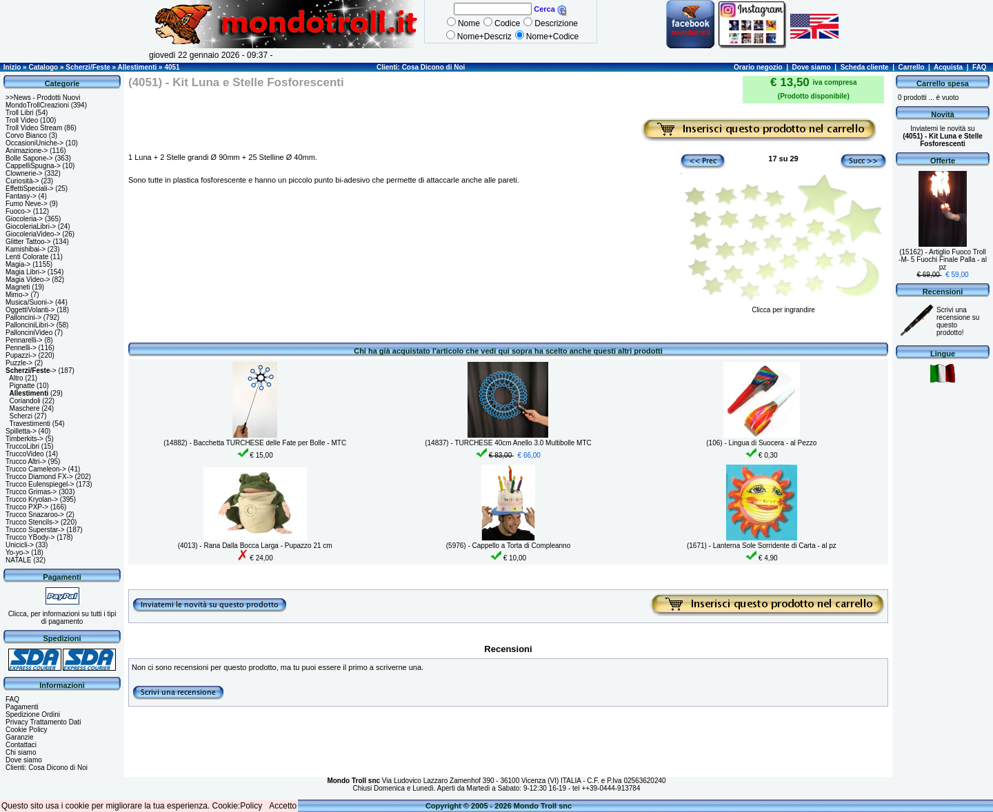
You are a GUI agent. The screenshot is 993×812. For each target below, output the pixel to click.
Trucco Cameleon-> (36, 469)
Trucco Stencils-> (32, 522)
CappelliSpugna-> (33, 166)
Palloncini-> (23, 317)
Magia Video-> (28, 279)
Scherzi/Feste (88, 67)
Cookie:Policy (237, 806)
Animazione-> (27, 150)
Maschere (25, 408)
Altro (16, 378)
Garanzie (20, 737)
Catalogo (43, 67)
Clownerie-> (24, 173)
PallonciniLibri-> (30, 325)
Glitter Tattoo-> (28, 241)
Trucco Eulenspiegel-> (40, 484)
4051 (171, 67)
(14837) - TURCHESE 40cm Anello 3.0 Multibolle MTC (508, 443)
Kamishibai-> (26, 249)
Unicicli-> (20, 545)
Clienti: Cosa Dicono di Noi (421, 67)
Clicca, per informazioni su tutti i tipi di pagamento (62, 617)
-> (31, 370)
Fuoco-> (18, 211)
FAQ (979, 67)
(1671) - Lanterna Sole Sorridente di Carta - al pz (761, 545)
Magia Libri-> (26, 272)
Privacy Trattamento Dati (43, 722)
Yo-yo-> (17, 552)
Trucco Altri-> (26, 461)
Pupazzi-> (21, 355)
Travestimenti (29, 423)
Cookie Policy (27, 729)
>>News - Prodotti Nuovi (43, 97)
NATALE (18, 560)
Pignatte (22, 385)
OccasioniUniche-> (34, 143)
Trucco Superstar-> (35, 530)
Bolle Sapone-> (29, 158)
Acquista (948, 67)
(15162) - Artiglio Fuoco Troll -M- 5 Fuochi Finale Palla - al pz (943, 259)
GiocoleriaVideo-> (33, 234)
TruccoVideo (25, 454)
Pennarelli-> (24, 340)
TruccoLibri (22, 446)
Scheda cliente (865, 67)
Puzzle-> (19, 363)
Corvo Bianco (26, 135)
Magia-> (18, 264)
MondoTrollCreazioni (37, 105)
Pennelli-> (21, 348)
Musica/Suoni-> (29, 302)
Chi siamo (21, 752)
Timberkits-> (24, 439)
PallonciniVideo (29, 332)
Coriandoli (25, 401)
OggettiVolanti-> (30, 310)
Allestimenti (137, 67)
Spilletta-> (21, 431)
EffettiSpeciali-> (30, 188)
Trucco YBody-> (30, 537)
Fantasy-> (21, 196)
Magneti (18, 287)
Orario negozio (758, 67)
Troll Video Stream (34, 128)
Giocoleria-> (24, 219)
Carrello (912, 67)
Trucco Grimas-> (31, 492)
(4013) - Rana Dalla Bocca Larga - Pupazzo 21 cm (255, 545)
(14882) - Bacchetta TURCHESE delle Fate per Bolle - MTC (254, 443)
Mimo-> (17, 294)
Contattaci (21, 745)
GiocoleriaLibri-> (31, 226)
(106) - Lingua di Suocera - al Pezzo (761, 443)
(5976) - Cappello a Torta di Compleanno (508, 545)
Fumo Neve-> (27, 203)
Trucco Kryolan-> (32, 499)
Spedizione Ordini (33, 714)
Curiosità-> (22, 181)
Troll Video (22, 120)
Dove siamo (811, 67)
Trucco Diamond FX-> (39, 476)
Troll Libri (20, 112)
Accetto (283, 806)
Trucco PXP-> (27, 507)
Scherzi (21, 416)
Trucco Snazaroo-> (35, 514)
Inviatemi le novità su (943, 136)
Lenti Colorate (27, 257)
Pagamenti (22, 707)
